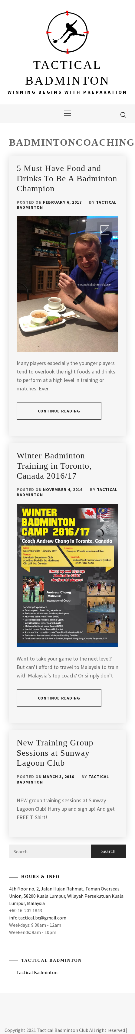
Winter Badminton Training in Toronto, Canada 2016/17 (54, 465)
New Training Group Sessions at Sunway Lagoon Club (55, 752)
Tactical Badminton (51, 960)
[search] (123, 114)
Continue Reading (59, 411)
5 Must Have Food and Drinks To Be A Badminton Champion (67, 178)
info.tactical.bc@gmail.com (37, 918)
